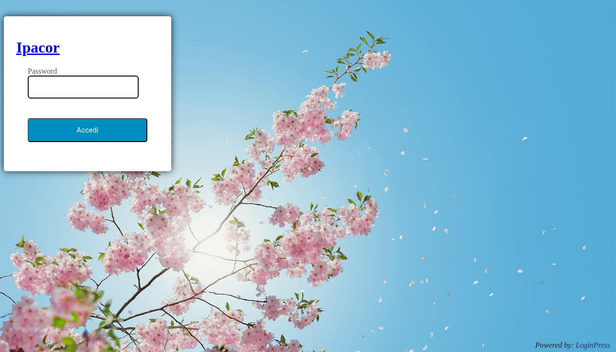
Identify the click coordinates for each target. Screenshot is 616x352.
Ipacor (38, 47)
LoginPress (593, 345)
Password (42, 71)
